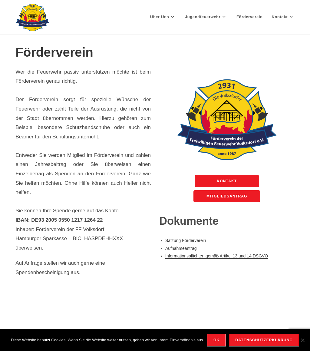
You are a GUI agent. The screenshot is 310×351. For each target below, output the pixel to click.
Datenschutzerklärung (264, 340)
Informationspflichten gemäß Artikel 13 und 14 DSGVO (216, 255)
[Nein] (302, 340)
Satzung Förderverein (185, 240)
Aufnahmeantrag (181, 248)
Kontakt (227, 181)
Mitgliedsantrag (226, 196)
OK (216, 340)
